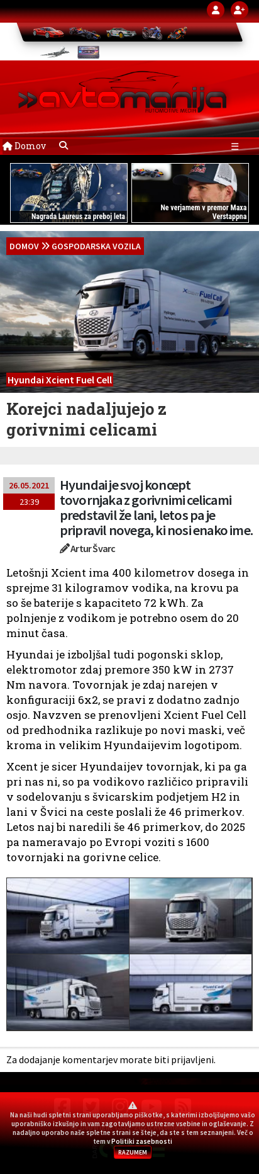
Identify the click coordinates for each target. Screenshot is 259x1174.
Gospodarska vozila (96, 246)
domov (24, 246)
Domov (24, 146)
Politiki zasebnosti (141, 1141)
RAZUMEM (132, 1152)
